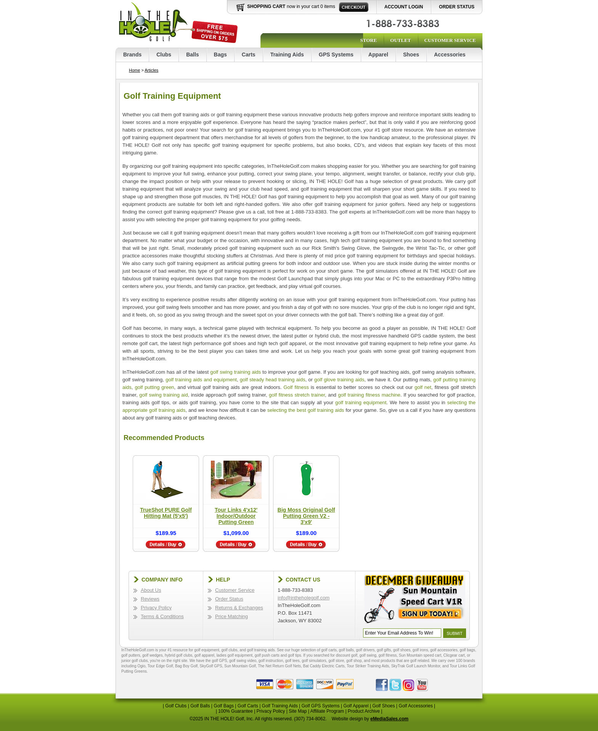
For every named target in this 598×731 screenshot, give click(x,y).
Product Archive (364, 711)
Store (368, 40)
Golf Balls (200, 706)
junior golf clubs (134, 661)
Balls (192, 54)
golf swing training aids (235, 372)
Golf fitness (296, 387)
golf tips (294, 655)
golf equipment (206, 650)
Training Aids (287, 54)
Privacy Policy (156, 608)
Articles (151, 70)
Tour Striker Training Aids (368, 666)
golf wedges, (153, 655)
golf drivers (365, 650)
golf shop (354, 661)
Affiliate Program (327, 711)
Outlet (400, 40)
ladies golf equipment (235, 655)
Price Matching (231, 616)
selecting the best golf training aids (305, 410)
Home (134, 70)
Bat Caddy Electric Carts (324, 666)
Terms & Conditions (162, 616)
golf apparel (204, 655)
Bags (220, 54)
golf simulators (314, 661)
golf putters (130, 655)
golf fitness (387, 655)
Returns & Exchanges (239, 608)
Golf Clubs (175, 706)
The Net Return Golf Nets (279, 666)
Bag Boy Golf (186, 666)
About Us (151, 590)
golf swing (367, 655)
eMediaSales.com (389, 718)
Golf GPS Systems (320, 706)
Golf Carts (248, 706)
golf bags (467, 650)
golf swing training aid (163, 395)
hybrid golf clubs (178, 655)
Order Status (456, 7)
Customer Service (450, 40)
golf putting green (154, 387)
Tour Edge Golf (160, 666)
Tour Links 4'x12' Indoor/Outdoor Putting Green (236, 516)
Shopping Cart (266, 6)
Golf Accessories (415, 706)
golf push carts (267, 655)
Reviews (150, 599)
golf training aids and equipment (201, 379)
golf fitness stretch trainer (297, 395)
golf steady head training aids (272, 379)
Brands (132, 54)
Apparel (378, 54)
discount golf (346, 655)
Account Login (403, 7)
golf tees (292, 661)
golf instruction (271, 661)
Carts (249, 54)
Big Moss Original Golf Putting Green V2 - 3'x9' (306, 516)
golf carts (329, 650)
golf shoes (402, 650)
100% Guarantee (235, 711)
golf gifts (384, 650)
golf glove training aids (339, 379)
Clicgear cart (454, 655)
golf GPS (219, 661)
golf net (423, 387)
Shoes (411, 54)
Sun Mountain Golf (240, 666)
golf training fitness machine (369, 395)
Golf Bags (224, 706)
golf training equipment (360, 402)
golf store (336, 661)
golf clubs (229, 650)
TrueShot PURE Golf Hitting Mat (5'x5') (165, 513)
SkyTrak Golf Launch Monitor (415, 666)
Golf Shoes (383, 706)
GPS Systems (336, 54)
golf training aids (261, 650)
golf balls (346, 650)
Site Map (298, 711)
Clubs (163, 54)
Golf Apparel (355, 706)
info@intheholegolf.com (304, 598)
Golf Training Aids (280, 706)
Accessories (450, 54)
